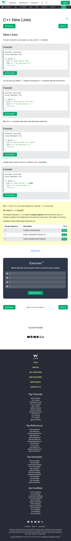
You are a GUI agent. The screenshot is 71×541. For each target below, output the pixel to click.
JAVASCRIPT (7, 7)
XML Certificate (36, 513)
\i (9, 278)
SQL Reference (34, 435)
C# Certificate (35, 512)
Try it (64, 230)
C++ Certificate (35, 510)
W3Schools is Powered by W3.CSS (51, 536)
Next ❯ (63, 26)
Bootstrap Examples (34, 474)
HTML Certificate (35, 492)
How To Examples (34, 467)
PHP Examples (34, 476)
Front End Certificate (35, 498)
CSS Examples (34, 463)
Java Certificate (35, 508)
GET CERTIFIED (35, 372)
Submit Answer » (35, 293)
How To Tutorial (35, 404)
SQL (15, 7)
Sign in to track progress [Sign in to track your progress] (35, 307)
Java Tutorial (35, 416)
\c (10, 273)
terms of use (28, 534)
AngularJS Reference (34, 449)
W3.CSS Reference (35, 439)
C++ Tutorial (35, 418)
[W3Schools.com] (35, 357)
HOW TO (44, 7)
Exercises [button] (34, 3)
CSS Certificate (35, 494)
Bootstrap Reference (34, 441)
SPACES (35, 367)
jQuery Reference (34, 451)
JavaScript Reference (35, 433)
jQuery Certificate (35, 506)
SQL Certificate (35, 500)
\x (10, 286)
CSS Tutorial (35, 400)
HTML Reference (34, 429)
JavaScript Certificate (35, 496)
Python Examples (34, 470)
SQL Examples (34, 469)
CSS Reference (34, 431)
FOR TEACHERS (35, 377)
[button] (42, 2)
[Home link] (3, 2)
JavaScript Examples (34, 465)
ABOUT (34, 526)
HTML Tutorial (35, 398)
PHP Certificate (36, 504)
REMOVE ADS (35, 251)
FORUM (27, 526)
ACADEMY (41, 526)
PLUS (35, 362)
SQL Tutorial (35, 406)
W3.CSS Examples (34, 472)
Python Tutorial (35, 408)
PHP (36, 7)
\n (10, 282)
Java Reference (35, 447)
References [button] (23, 3)
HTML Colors (34, 445)
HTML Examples (34, 461)
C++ (63, 7)
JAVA (30, 7)
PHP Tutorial (35, 414)
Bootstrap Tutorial (35, 412)
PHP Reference (34, 443)
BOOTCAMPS (35, 382)
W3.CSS (52, 7)
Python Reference (34, 437)
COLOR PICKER (35, 328)
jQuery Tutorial (36, 420)
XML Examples (34, 480)
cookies (34, 534)
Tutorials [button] (12, 3)
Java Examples (34, 478)
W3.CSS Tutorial (35, 410)
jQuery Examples (34, 482)
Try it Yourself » (10, 73)
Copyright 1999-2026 (16, 536)
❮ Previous (9, 26)
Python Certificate (35, 502)
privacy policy (42, 534)
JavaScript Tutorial (35, 402)
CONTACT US (35, 387)
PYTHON (23, 7)
